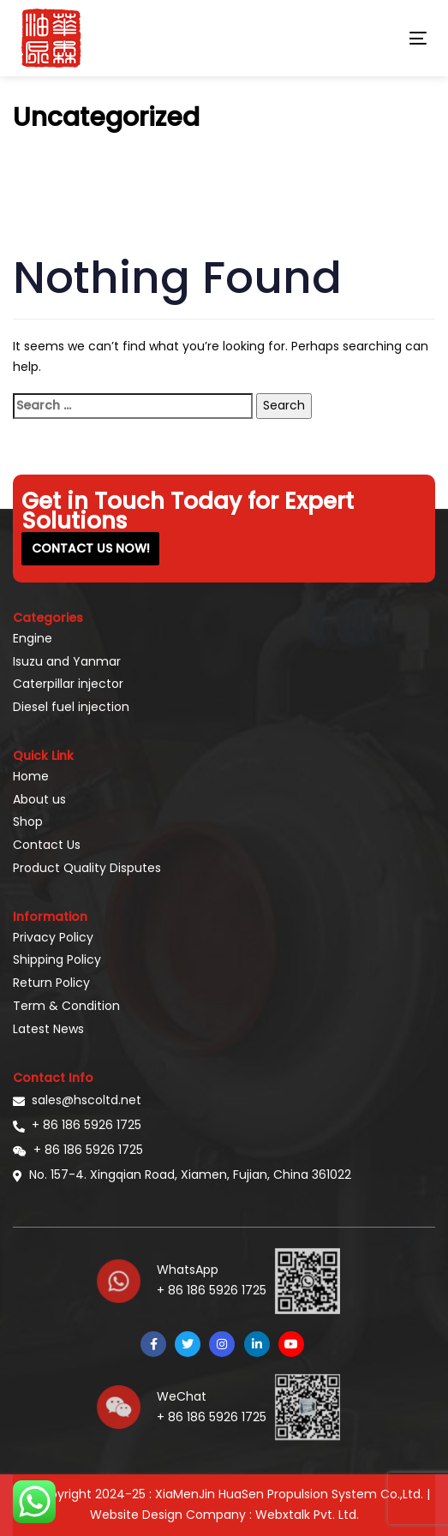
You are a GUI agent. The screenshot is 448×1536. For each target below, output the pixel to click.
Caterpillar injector (68, 683)
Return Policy (51, 982)
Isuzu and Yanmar (67, 661)
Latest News (48, 1028)
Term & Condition (66, 1005)
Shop (28, 821)
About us (39, 799)
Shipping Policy (57, 959)
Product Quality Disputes (87, 867)
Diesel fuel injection (71, 706)
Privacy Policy (53, 937)
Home (31, 776)
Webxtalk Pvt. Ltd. (307, 1514)
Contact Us (47, 844)
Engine (32, 638)
